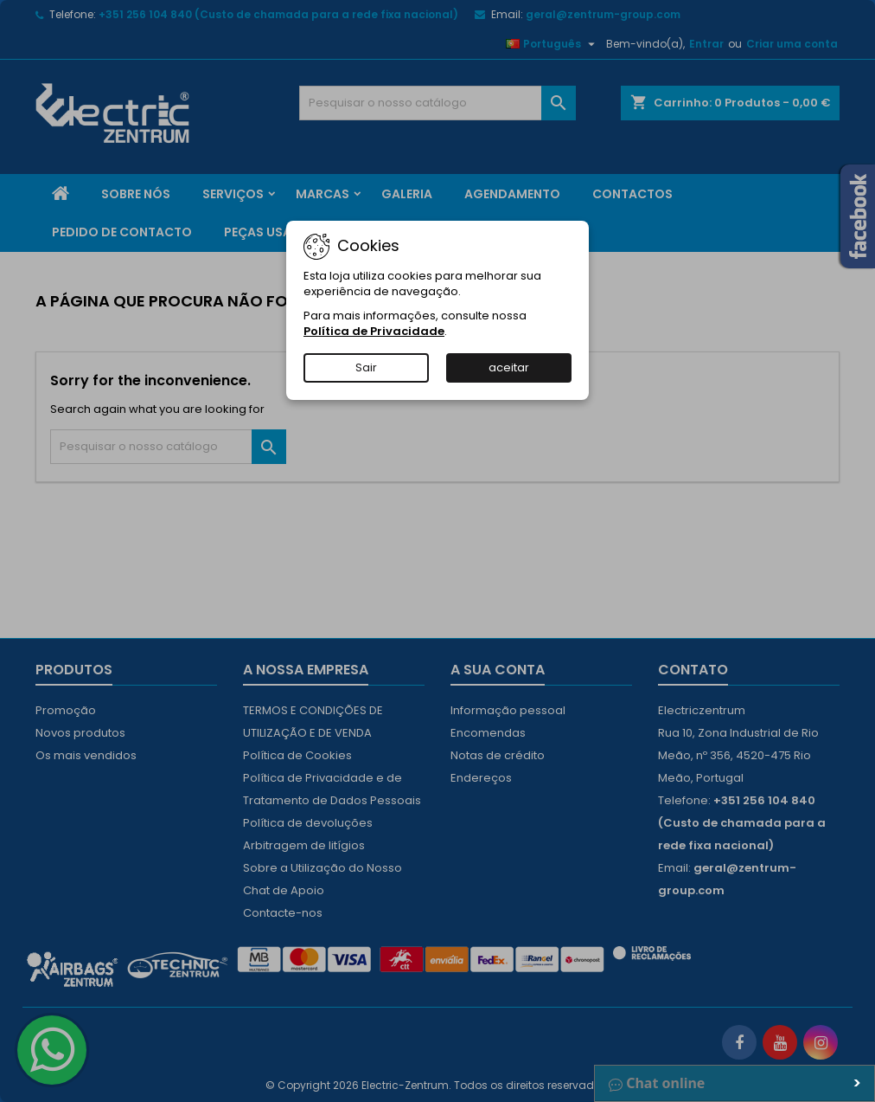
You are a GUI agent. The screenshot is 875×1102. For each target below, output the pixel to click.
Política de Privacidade (373, 331)
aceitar (509, 367)
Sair (366, 367)
